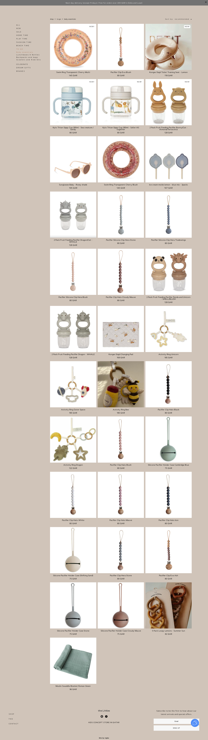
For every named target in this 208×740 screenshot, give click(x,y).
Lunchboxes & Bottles (28, 55)
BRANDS (20, 72)
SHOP (11, 715)
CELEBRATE (22, 65)
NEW (18, 29)
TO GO (19, 50)
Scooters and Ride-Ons (28, 60)
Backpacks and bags (27, 58)
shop (52, 20)
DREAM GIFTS (23, 68)
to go (59, 20)
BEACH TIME (22, 46)
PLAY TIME (22, 39)
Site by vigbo (104, 739)
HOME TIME (22, 36)
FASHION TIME (24, 43)
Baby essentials (24, 53)
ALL (18, 26)
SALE (18, 33)
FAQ (11, 720)
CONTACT (14, 724)
